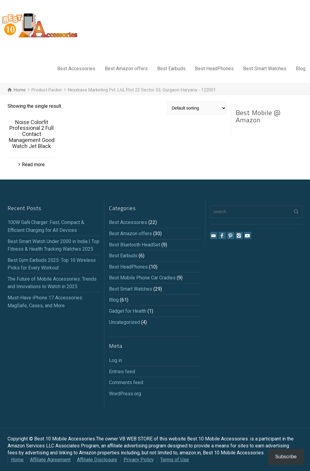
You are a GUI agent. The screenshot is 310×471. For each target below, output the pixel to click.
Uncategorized (124, 322)
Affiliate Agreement (50, 460)
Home (17, 460)
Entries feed (122, 371)
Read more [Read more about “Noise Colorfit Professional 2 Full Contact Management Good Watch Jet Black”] (33, 164)
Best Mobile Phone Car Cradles (142, 278)
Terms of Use (174, 460)
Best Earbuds (171, 68)
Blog (300, 68)
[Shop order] (196, 108)
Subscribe (286, 456)
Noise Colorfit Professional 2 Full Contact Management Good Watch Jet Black (31, 134)
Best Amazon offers (126, 68)
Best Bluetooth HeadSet (134, 245)
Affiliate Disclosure (97, 460)
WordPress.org (125, 394)
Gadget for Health (127, 311)
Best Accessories (76, 68)
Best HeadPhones (214, 68)
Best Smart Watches (264, 68)
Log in (115, 360)
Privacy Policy (139, 460)
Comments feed (126, 382)
